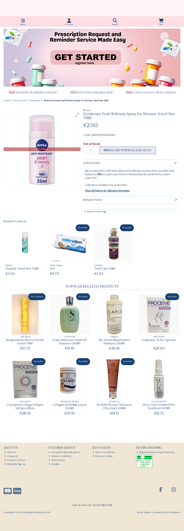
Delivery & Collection (60, 456)
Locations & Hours (14, 460)
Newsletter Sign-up (14, 464)
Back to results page (96, 211)
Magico (147, 512)
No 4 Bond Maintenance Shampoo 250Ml (114, 341)
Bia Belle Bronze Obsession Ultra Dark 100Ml (114, 406)
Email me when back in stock (127, 150)
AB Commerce (173, 512)
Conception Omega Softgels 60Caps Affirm (25, 406)
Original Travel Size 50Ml (22, 268)
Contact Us (11, 456)
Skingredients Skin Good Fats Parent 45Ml (25, 341)
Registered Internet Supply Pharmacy (155, 452)
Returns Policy (57, 460)
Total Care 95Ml (104, 268)
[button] (77, 115)
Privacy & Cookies (103, 456)
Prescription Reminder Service (64, 452)
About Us (10, 452)
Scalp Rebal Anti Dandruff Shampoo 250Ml (69, 341)
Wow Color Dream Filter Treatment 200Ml (158, 406)
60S (52, 268)
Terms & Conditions (104, 452)
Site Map (54, 464)
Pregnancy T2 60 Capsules (159, 340)
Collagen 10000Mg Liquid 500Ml (70, 406)
